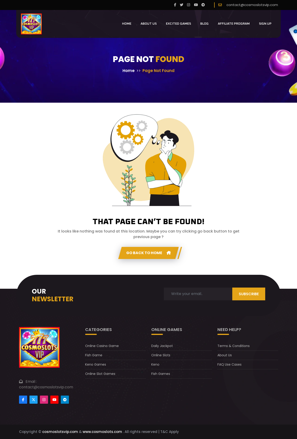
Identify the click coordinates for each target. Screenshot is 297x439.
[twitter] (181, 5)
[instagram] (188, 5)
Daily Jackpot (162, 346)
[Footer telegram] (65, 400)
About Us (149, 23)
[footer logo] (39, 347)
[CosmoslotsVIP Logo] (31, 24)
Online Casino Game (102, 346)
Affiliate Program (234, 23)
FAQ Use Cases (229, 364)
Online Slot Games (100, 373)
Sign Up (265, 23)
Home (126, 23)
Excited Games (178, 23)
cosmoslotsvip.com (60, 431)
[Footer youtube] (54, 400)
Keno (155, 364)
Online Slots (160, 355)
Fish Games (160, 373)
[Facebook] (175, 5)
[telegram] (203, 5)
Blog (204, 23)
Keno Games (95, 364)
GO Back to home (148, 253)
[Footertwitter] (33, 400)
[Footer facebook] (23, 400)
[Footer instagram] (44, 400)
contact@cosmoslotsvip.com (252, 4)
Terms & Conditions (233, 346)
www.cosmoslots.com (102, 431)
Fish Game (93, 355)
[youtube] (196, 5)
